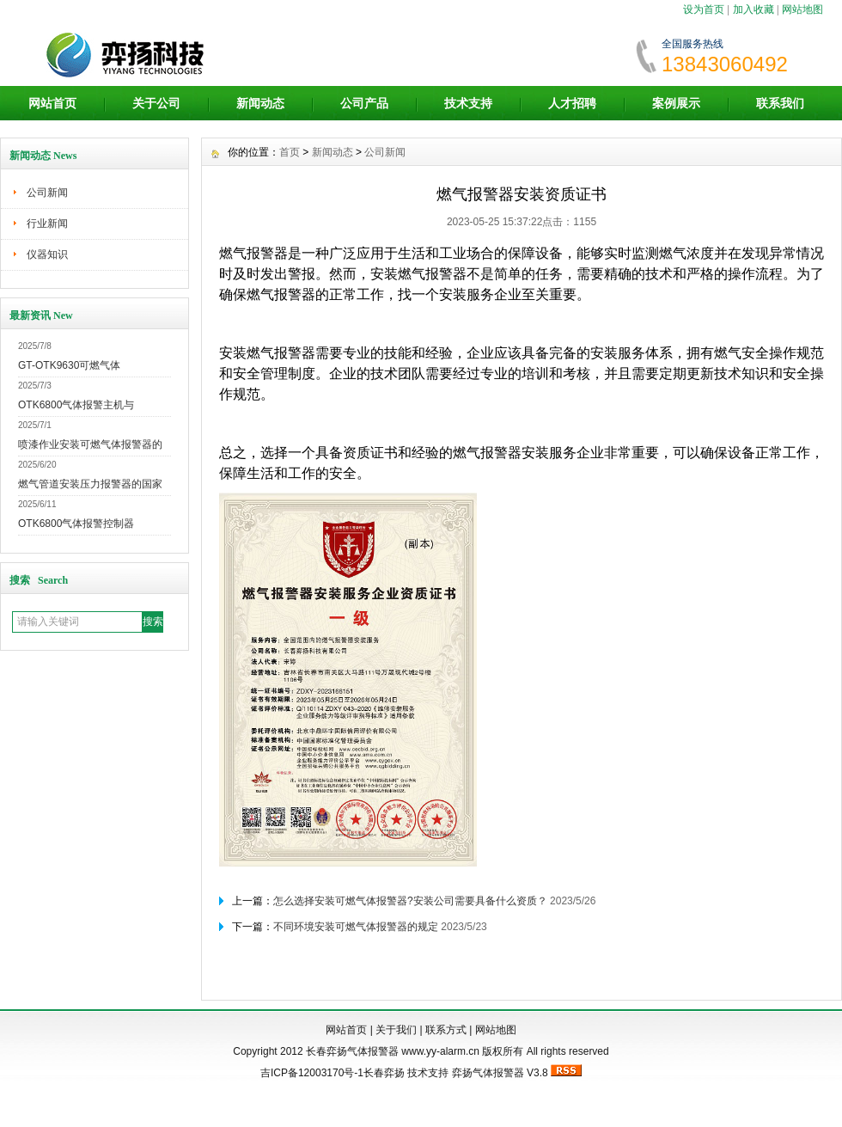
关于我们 (396, 1030)
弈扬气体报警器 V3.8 (500, 1073)
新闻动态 (260, 103)
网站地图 (802, 9)
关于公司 (156, 103)
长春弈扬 (384, 1073)
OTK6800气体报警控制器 (76, 524)
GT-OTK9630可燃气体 (69, 365)
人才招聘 (572, 103)
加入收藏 (753, 9)
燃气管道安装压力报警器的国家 (90, 484)
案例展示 (676, 103)
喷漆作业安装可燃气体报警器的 (90, 444)
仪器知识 (47, 254)
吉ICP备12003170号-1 (311, 1073)
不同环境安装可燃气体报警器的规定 (355, 927)
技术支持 (468, 103)
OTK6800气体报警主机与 (76, 405)
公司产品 (364, 103)
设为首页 (703, 9)
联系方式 (446, 1030)
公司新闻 (47, 193)
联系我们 (780, 103)
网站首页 (52, 103)
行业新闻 (47, 223)
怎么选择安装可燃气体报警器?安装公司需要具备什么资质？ (410, 901)
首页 (289, 152)
